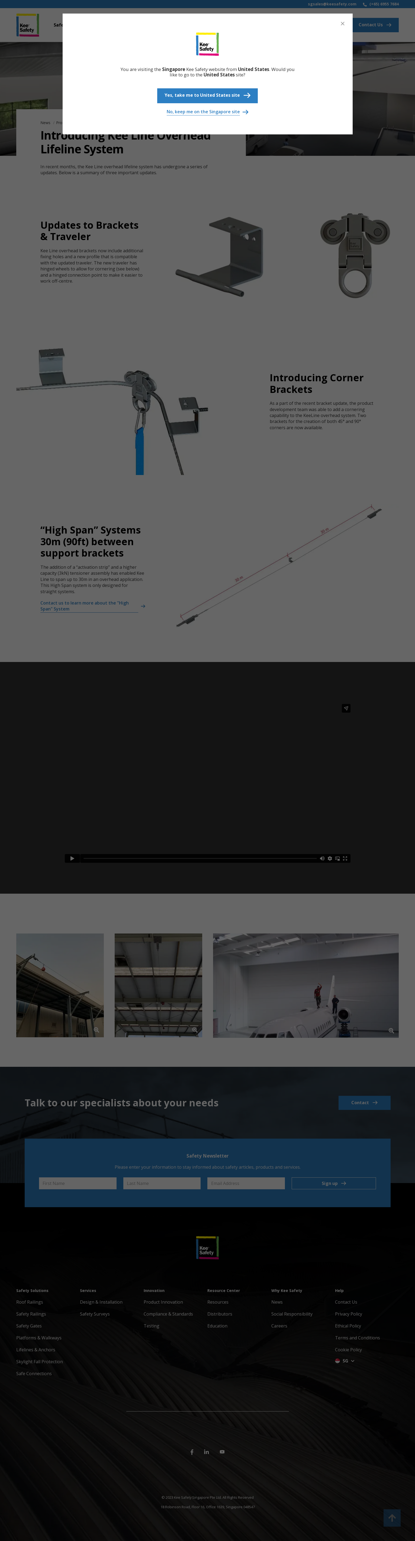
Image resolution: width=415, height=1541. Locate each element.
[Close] (343, 24)
